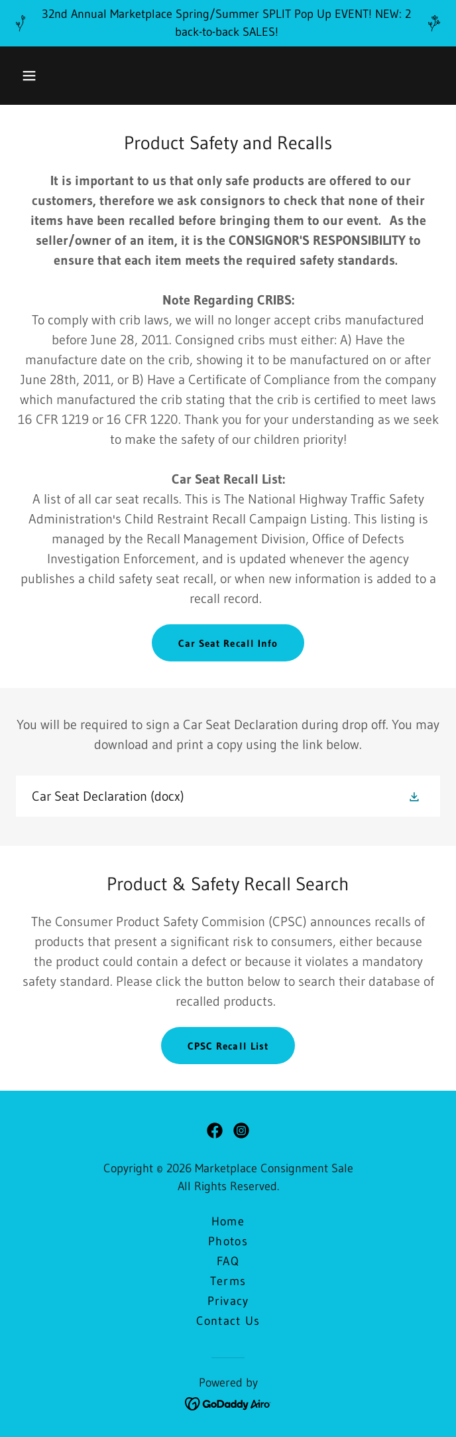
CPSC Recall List (228, 1046)
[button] (29, 75)
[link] (228, 796)
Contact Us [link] (228, 1321)
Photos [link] (228, 1241)
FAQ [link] (228, 1261)
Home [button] (228, 1221)
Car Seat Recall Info (228, 643)
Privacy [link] (228, 1301)
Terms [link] (228, 1281)
